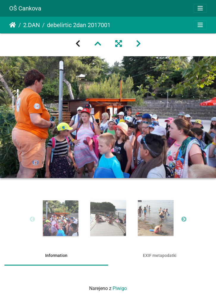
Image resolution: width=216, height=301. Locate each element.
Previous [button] (32, 219)
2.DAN (31, 25)
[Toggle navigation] (200, 8)
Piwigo (120, 288)
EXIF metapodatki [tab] (159, 255)
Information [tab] (56, 255)
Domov (12, 25)
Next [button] (184, 219)
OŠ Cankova (25, 8)
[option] (60, 218)
